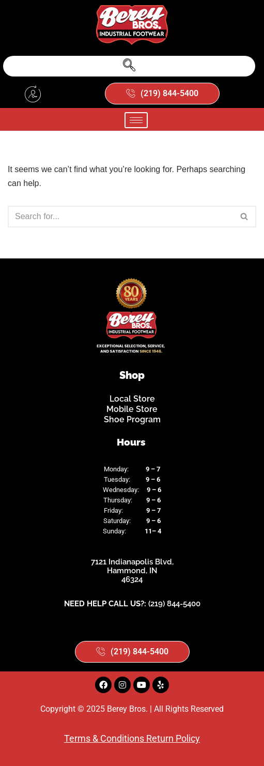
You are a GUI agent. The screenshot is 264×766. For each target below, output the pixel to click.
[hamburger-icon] (136, 120)
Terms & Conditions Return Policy (132, 738)
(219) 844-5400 (174, 603)
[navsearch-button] (129, 66)
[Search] (120, 216)
